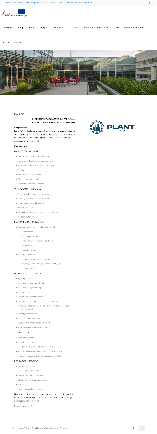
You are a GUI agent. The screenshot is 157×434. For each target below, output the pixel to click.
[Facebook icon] (149, 3)
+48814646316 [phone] (86, 3)
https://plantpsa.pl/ (23, 406)
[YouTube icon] (152, 3)
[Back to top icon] (142, 428)
